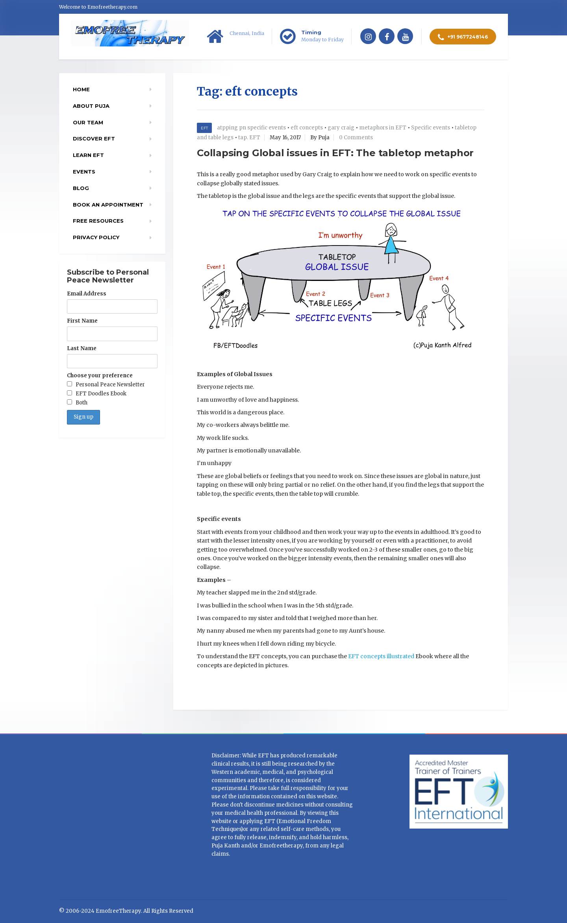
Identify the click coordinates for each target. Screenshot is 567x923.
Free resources (98, 221)
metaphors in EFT (382, 127)
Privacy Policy (96, 237)
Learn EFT (88, 155)
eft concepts (307, 127)
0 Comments (356, 137)
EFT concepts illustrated (381, 656)
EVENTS (84, 171)
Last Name (81, 348)
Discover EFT (94, 138)
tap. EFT (249, 137)
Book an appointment (108, 204)
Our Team (88, 122)
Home (81, 89)
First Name (82, 321)
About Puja (91, 106)
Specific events (430, 127)
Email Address (86, 293)
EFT (204, 128)
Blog (81, 188)
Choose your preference (100, 375)
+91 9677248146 (463, 37)
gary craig (341, 127)
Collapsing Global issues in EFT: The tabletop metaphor (335, 153)
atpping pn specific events (251, 127)
